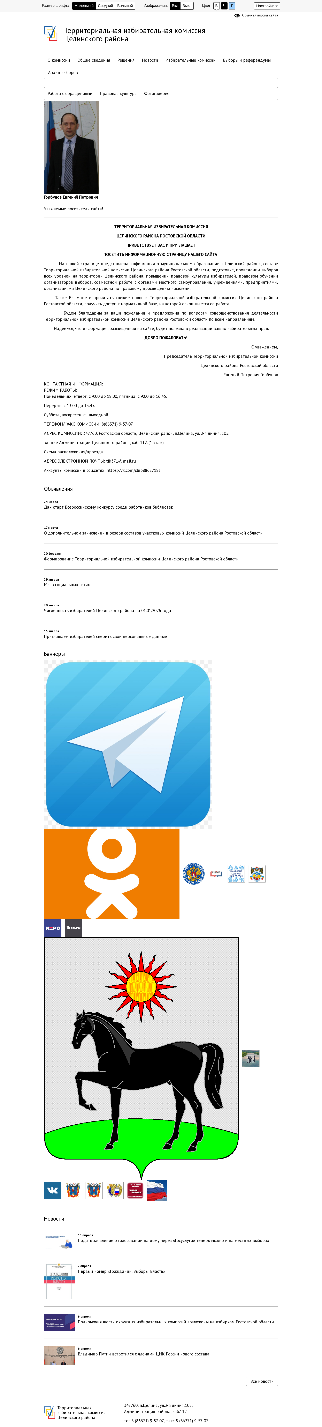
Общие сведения (93, 60)
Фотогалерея (156, 93)
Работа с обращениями (70, 93)
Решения (126, 60)
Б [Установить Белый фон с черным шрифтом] (216, 6)
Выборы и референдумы (247, 60)
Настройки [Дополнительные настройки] (265, 6)
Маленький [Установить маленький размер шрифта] (84, 6)
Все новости (262, 1381)
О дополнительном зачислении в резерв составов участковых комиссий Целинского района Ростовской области (153, 533)
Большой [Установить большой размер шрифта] (125, 6)
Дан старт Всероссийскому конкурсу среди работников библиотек (108, 507)
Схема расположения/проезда (73, 452)
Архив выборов (63, 72)
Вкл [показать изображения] (175, 6)
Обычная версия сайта (260, 15)
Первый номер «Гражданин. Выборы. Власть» (121, 1271)
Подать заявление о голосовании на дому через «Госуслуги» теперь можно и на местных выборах (173, 1240)
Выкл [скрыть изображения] (187, 6)
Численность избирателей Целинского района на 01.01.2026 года (107, 610)
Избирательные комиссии (191, 60)
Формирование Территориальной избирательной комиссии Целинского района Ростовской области (141, 559)
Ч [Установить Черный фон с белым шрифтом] (224, 6)
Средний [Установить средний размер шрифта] (105, 6)
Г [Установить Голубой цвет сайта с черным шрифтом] (232, 6)
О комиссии (59, 60)
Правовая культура (118, 93)
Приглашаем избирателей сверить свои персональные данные (105, 636)
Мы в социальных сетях (67, 584)
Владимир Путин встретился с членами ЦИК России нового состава (143, 1354)
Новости (150, 60)
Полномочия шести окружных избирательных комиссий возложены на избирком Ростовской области (176, 1322)
